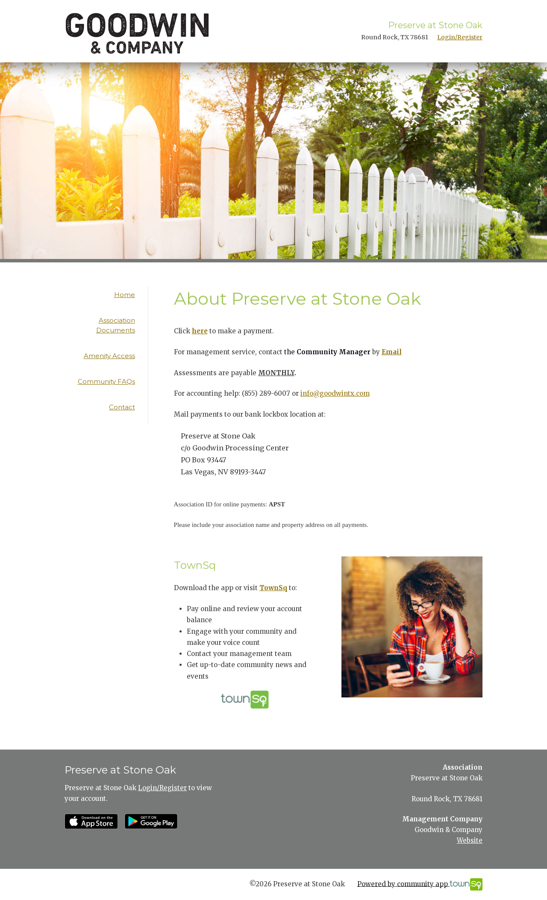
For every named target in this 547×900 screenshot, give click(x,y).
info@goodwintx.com (335, 393)
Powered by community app (419, 884)
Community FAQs (106, 381)
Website (469, 840)
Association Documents (115, 325)
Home (124, 295)
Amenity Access (109, 356)
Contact (122, 407)
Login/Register (459, 37)
